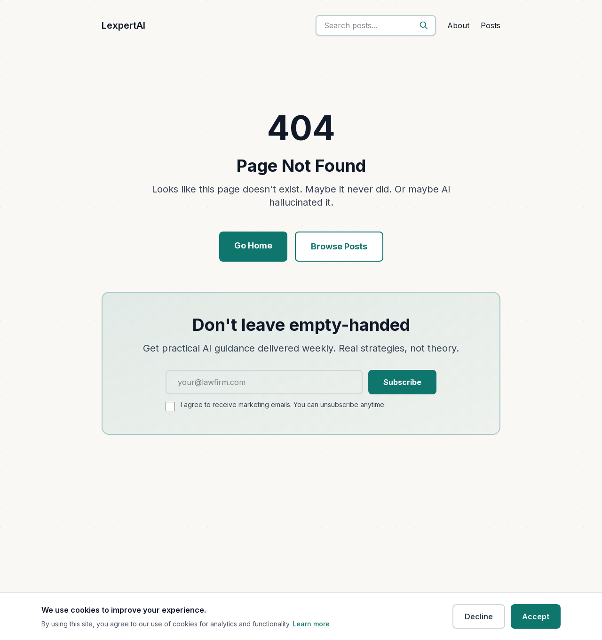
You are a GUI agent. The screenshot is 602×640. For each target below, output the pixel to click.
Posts (490, 25)
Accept (535, 616)
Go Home (253, 245)
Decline (479, 616)
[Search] (423, 25)
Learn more (311, 624)
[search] (376, 25)
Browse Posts (339, 246)
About (458, 25)
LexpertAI (123, 25)
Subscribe (402, 382)
